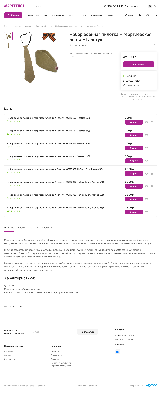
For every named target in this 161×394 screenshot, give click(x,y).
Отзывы (22, 227)
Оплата (34, 227)
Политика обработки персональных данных (61, 364)
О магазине (56, 355)
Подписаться (87, 332)
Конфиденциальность (87, 386)
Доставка (47, 227)
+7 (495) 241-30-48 (113, 6)
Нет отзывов (80, 45)
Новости (55, 351)
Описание (9, 227)
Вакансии (55, 359)
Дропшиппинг (11, 359)
